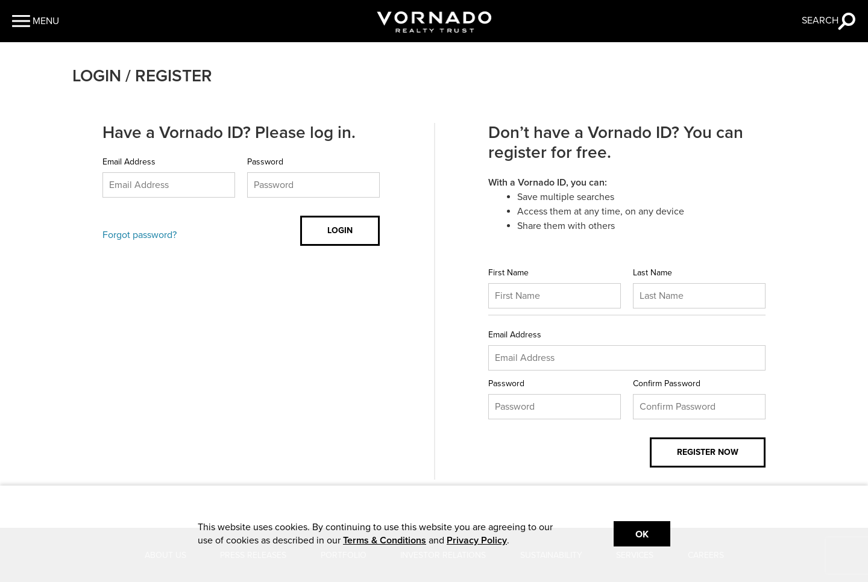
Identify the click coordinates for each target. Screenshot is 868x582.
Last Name (652, 273)
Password (265, 162)
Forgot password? (139, 235)
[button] (35, 21)
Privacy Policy (477, 540)
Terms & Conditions (384, 540)
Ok (642, 534)
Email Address (129, 162)
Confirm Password (666, 383)
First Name (508, 273)
